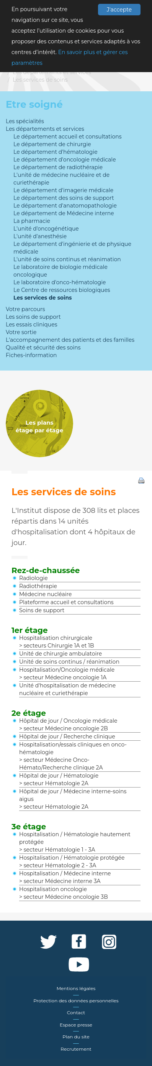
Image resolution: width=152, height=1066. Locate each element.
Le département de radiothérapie (58, 167)
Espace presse (76, 1025)
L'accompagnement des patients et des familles (70, 339)
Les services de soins (40, 79)
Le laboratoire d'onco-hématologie (59, 282)
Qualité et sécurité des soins (43, 347)
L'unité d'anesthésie (40, 236)
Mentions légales (76, 988)
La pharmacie (31, 220)
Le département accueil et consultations (67, 136)
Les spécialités (25, 121)
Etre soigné (34, 104)
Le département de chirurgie (52, 144)
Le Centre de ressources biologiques (61, 290)
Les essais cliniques (31, 324)
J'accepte (119, 9)
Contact (76, 1012)
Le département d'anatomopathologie (65, 205)
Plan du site (75, 1037)
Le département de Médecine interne (63, 213)
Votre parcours (25, 309)
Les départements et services (52, 72)
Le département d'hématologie (55, 151)
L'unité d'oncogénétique (46, 228)
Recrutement (75, 1049)
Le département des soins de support (63, 197)
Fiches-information (31, 355)
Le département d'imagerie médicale (63, 190)
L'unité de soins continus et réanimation (67, 259)
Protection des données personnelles (75, 1000)
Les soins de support (33, 316)
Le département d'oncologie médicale (64, 159)
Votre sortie (21, 332)
